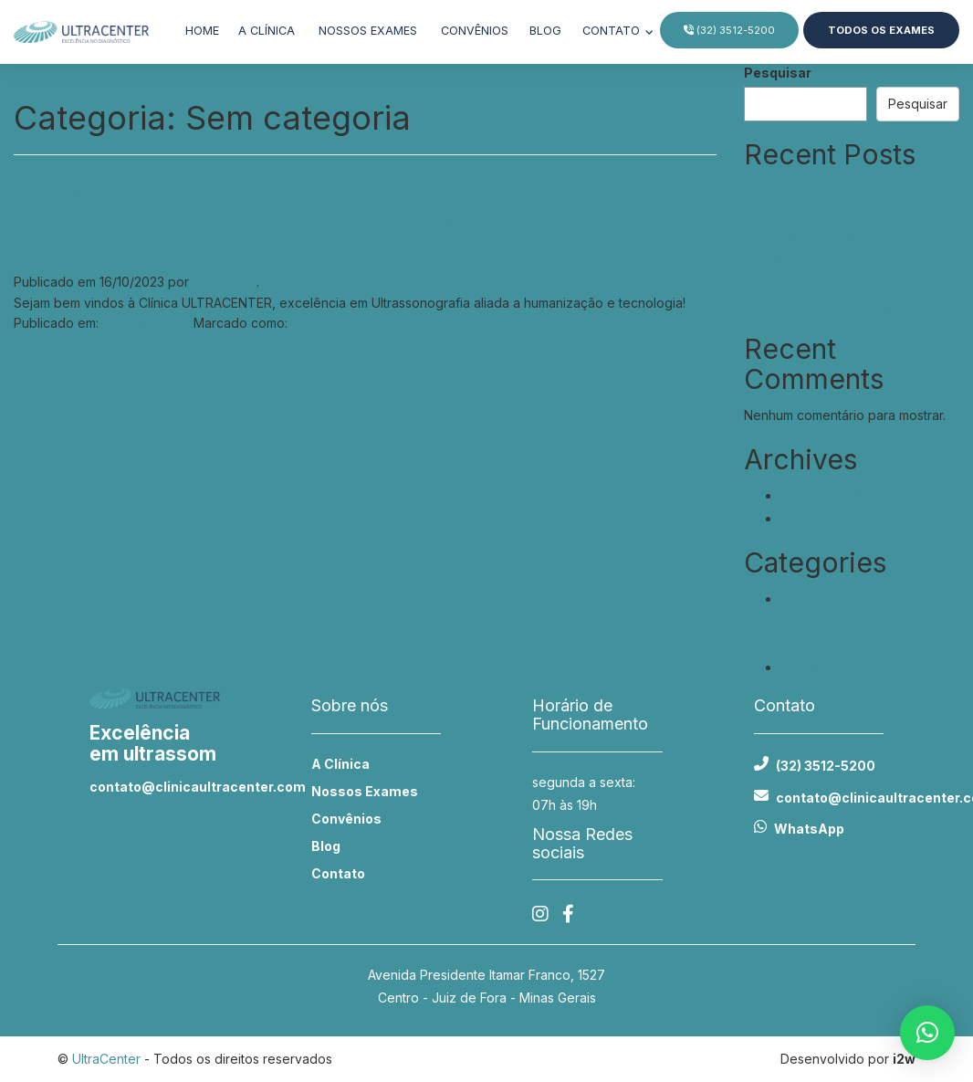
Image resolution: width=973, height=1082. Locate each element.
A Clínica (340, 764)
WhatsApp (809, 828)
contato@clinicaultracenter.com (154, 786)
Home (202, 30)
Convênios (474, 30)
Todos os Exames (881, 30)
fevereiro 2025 (825, 495)
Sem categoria (146, 323)
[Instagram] (540, 914)
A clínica (266, 30)
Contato (612, 30)
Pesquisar (777, 72)
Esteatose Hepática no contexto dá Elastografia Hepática (853, 621)
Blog (545, 30)
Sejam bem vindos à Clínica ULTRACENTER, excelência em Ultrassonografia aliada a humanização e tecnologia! (358, 218)
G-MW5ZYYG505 (342, 323)
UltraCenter (106, 1058)
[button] (927, 1032)
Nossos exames (368, 30)
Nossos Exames (364, 791)
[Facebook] (568, 914)
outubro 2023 (821, 518)
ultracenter (224, 281)
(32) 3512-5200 (729, 30)
